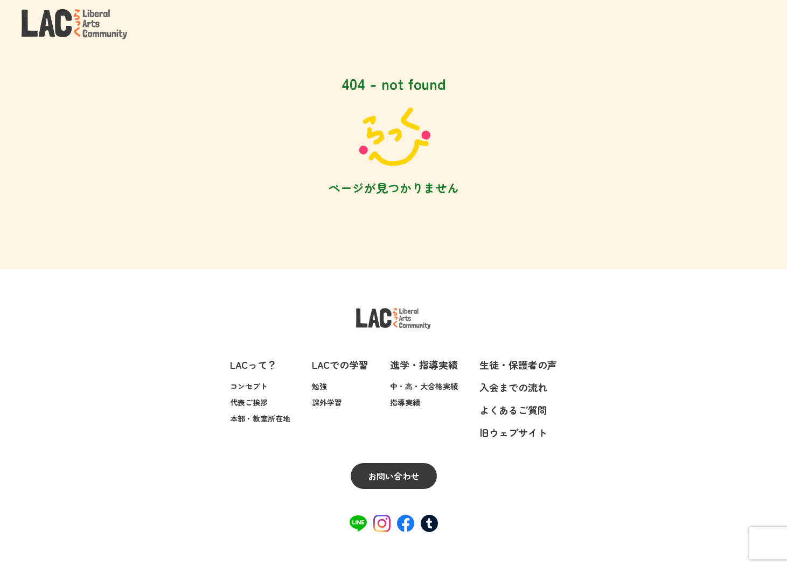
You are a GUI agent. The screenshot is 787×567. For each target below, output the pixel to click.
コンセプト (249, 386)
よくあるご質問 (513, 410)
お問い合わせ (394, 476)
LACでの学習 (340, 364)
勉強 (319, 386)
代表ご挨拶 (249, 402)
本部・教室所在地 (260, 418)
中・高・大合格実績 (424, 386)
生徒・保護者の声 (518, 364)
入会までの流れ (513, 387)
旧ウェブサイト (513, 432)
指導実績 (405, 402)
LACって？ (253, 364)
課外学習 (327, 402)
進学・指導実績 (424, 364)
